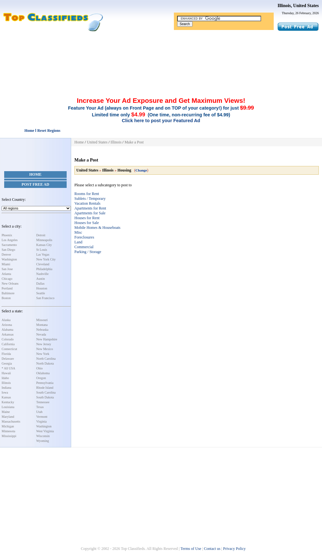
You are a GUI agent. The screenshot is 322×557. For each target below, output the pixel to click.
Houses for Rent (86, 218)
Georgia (7, 363)
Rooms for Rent (86, 193)
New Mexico (44, 349)
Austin (40, 278)
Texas (40, 407)
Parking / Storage (87, 251)
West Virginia (45, 431)
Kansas (6, 397)
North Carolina (46, 358)
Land (78, 242)
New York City (46, 259)
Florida (6, 354)
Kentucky (8, 402)
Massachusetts (11, 421)
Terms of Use (190, 548)
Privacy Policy (234, 548)
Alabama (7, 329)
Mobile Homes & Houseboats (97, 227)
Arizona (7, 325)
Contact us (212, 548)
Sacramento (9, 245)
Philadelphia (44, 269)
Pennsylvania (44, 383)
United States (97, 142)
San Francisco (45, 298)
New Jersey (43, 344)
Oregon (41, 378)
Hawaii (6, 373)
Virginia (41, 421)
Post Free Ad (35, 184)
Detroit (40, 235)
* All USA (8, 368)
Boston (6, 298)
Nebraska (42, 329)
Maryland (8, 416)
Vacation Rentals (87, 203)
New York (43, 354)
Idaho (5, 378)
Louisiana (8, 407)
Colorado (8, 339)
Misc (78, 232)
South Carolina (46, 392)
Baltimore (8, 293)
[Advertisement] (161, 49)
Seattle (40, 293)
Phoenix (7, 235)
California (8, 344)
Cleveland (43, 264)
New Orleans (10, 283)
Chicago (7, 278)
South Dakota (45, 397)
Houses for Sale (86, 222)
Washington (9, 259)
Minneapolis (44, 240)
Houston (41, 288)
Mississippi (9, 436)
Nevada (41, 334)
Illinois (6, 383)
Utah (39, 412)
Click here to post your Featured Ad (161, 120)
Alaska (6, 320)
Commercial (83, 247)
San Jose (7, 269)
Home (35, 174)
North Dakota (45, 363)
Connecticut (9, 349)
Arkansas (8, 334)
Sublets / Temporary (90, 198)
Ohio (39, 368)
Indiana (6, 387)
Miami (6, 264)
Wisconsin (43, 436)
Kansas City (44, 245)
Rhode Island (44, 387)
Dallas (40, 283)
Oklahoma (43, 373)
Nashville (42, 274)
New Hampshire (46, 339)
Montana (42, 325)
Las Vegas (43, 254)
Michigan (8, 426)
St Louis (41, 249)
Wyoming (42, 441)
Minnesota (8, 431)
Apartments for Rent (90, 208)
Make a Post (134, 142)
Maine (6, 412)
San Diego (8, 249)
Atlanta (6, 274)
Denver (6, 254)
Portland (7, 288)
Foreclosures (84, 237)
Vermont (41, 416)
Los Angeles (10, 240)
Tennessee (43, 402)
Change (141, 170)
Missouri (42, 320)
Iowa (5, 392)
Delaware (8, 358)
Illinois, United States (298, 5)
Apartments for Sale (90, 213)
